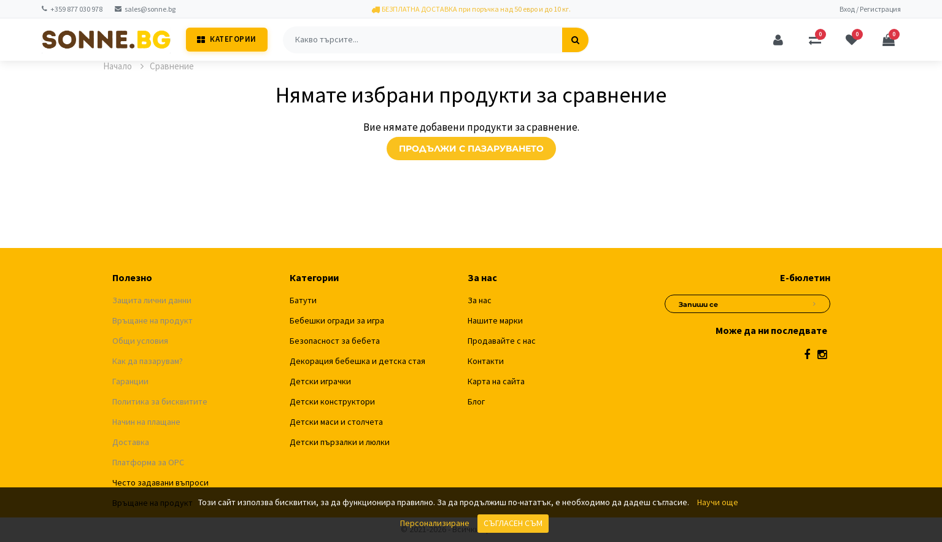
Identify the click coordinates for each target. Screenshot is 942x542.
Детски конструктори (332, 401)
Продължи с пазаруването (471, 148)
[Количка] (888, 40)
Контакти (486, 360)
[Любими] (852, 40)
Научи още (717, 502)
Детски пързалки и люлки (340, 441)
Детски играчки (320, 381)
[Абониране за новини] (814, 302)
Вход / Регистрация (870, 9)
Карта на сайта (496, 381)
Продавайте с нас (502, 340)
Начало (123, 66)
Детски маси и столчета (336, 421)
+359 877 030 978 (72, 9)
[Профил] (778, 40)
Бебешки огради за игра (337, 320)
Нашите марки (495, 320)
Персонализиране (434, 522)
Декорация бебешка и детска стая (357, 360)
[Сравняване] (815, 40)
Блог (476, 401)
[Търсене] (575, 40)
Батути (303, 300)
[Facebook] (807, 354)
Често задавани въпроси (160, 482)
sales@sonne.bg (145, 9)
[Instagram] (822, 354)
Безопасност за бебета (335, 340)
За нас (480, 300)
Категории (227, 39)
